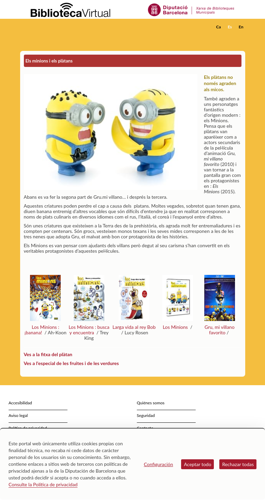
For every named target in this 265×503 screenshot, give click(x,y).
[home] (47, 27)
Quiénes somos (150, 402)
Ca (218, 26)
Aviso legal (18, 415)
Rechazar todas (238, 464)
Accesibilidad (20, 402)
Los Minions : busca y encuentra (89, 329)
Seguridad (146, 415)
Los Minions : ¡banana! (42, 329)
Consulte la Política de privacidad (43, 484)
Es (230, 26)
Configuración (158, 464)
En (241, 26)
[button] (241, 36)
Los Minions (176, 327)
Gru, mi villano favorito (220, 329)
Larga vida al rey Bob (134, 327)
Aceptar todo (197, 464)
